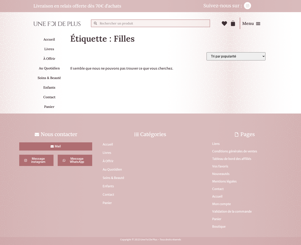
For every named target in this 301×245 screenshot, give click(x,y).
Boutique (219, 226)
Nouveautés (221, 174)
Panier (49, 107)
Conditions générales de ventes (234, 151)
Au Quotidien (49, 68)
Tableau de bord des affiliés (231, 159)
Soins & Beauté (49, 78)
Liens (216, 144)
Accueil (49, 39)
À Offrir (49, 58)
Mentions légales (224, 181)
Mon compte (221, 204)
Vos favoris (220, 166)
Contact (49, 97)
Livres (49, 49)
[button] (258, 23)
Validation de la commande (232, 211)
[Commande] (236, 56)
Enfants (49, 87)
